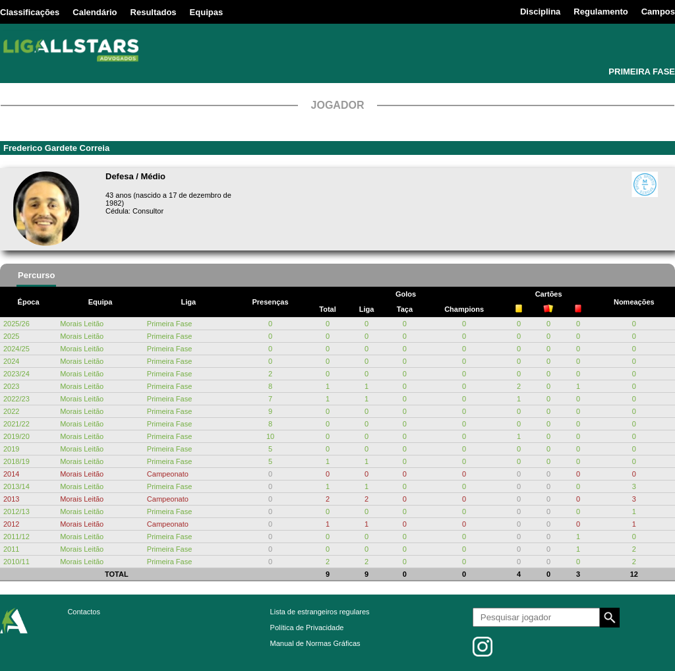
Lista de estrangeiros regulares (320, 612)
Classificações (29, 12)
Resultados (154, 12)
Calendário (95, 12)
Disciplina (540, 11)
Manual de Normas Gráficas (315, 643)
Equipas (206, 12)
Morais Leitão (81, 324)
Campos (658, 11)
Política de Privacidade (307, 627)
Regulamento (600, 11)
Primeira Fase (169, 324)
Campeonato (168, 474)
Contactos (83, 612)
